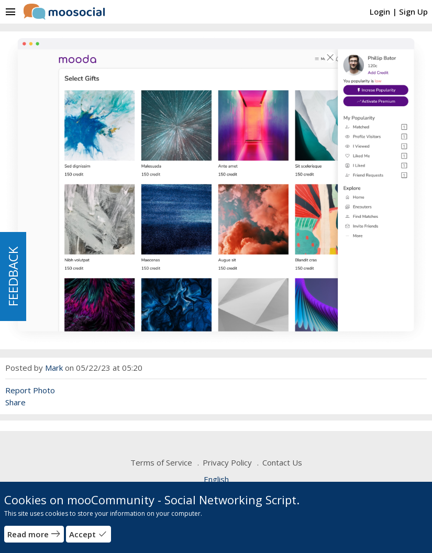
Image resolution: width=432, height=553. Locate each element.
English (216, 479)
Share (15, 402)
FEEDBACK (12, 276)
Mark (54, 367)
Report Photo (30, 390)
